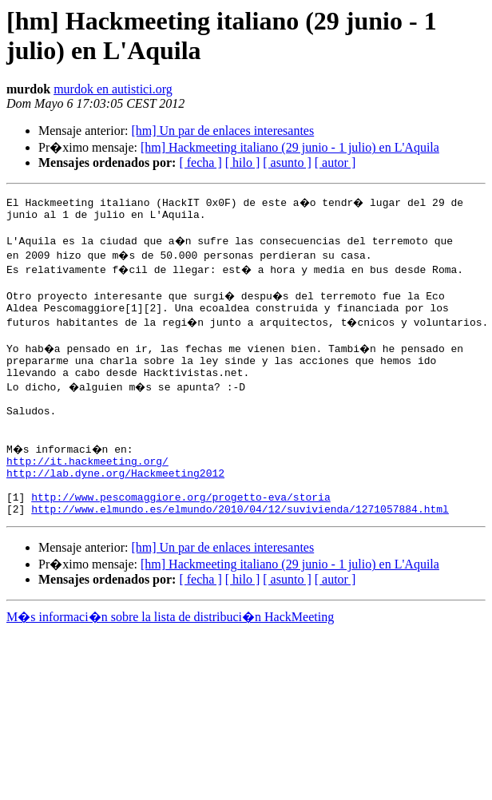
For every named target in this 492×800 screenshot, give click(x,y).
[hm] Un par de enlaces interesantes (222, 130)
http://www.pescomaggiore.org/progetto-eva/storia (180, 532)
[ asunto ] (287, 162)
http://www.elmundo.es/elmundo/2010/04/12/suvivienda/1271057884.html (240, 547)
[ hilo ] (242, 162)
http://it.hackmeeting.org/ (87, 489)
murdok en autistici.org (113, 89)
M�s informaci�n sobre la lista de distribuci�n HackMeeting (170, 655)
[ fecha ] (200, 162)
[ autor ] (335, 162)
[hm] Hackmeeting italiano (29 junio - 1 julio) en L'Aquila (290, 147)
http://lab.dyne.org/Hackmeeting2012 (115, 504)
